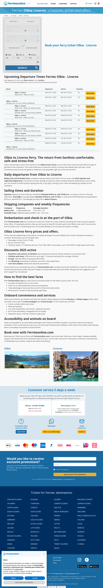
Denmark (81, 507)
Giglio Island (37, 519)
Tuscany (11, 548)
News (55, 563)
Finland (34, 515)
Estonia (10, 515)
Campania (35, 503)
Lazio (79, 524)
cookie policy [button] (19, 569)
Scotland (35, 540)
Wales (56, 548)
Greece (57, 519)
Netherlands (60, 532)
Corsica (34, 507)
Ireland (10, 524)
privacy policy (65, 469)
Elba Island (36, 511)
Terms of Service (68, 479)
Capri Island (12, 507)
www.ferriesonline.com (17, 4)
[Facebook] (87, 559)
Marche (80, 528)
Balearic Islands (84, 499)
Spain (9, 544)
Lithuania (35, 528)
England (81, 511)
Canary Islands (61, 503)
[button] (73, 4)
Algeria (57, 499)
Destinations (57, 560)
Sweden (34, 544)
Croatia (57, 507)
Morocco (35, 532)
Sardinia (11, 540)
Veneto (34, 548)
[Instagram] (80, 559)
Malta (57, 528)
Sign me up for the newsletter (75, 474)
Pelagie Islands (14, 536)
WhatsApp (51, 426)
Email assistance (82, 427)
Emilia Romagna (61, 511)
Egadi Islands (13, 511)
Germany (11, 519)
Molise (10, 532)
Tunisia (80, 544)
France (57, 515)
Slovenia (81, 540)
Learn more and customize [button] (24, 582)
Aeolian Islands (14, 499)
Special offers (57, 558)
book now (90, 93)
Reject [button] (13, 578)
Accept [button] (34, 578)
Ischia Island (36, 524)
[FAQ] (21, 422)
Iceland (80, 519)
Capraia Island (84, 503)
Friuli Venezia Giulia (86, 515)
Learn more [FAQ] (21, 432)
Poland (34, 536)
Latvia (57, 524)
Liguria (10, 528)
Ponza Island (60, 536)
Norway (81, 532)
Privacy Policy (59, 573)
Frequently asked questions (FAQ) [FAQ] (21, 427)
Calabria (11, 503)
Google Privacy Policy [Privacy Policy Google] (57, 479)
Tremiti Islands (61, 544)
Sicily (56, 540)
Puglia (80, 536)
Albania (34, 499)
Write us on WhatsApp (51, 432)
